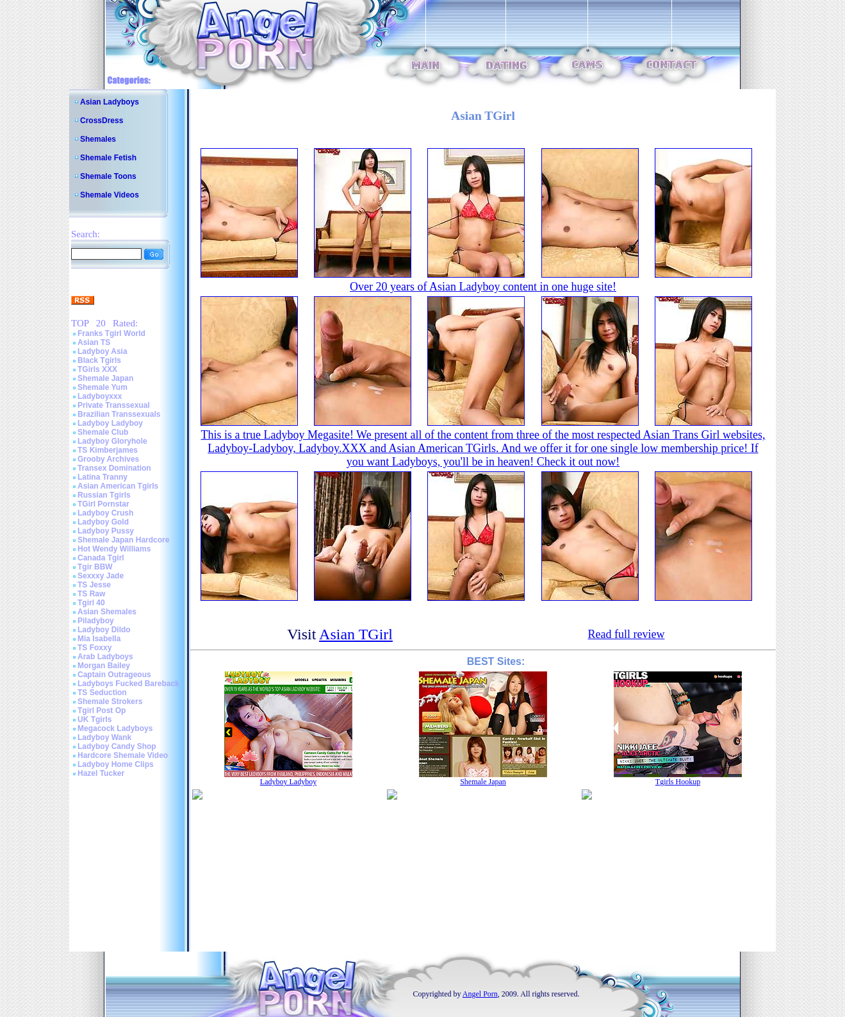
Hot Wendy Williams (114, 548)
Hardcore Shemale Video (123, 755)
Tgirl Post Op (102, 710)
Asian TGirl (356, 634)
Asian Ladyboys (109, 101)
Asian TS (94, 342)
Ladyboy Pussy (106, 530)
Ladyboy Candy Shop (117, 746)
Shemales (98, 139)
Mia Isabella (99, 638)
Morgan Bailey (104, 665)
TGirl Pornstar (103, 504)
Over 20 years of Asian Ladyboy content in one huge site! (483, 286)
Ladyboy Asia (102, 351)
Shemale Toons (108, 176)
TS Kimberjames (108, 450)
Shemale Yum (102, 387)
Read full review (625, 634)
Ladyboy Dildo (104, 629)
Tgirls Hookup (677, 781)
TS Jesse (94, 584)
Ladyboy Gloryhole (112, 441)
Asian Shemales (107, 611)
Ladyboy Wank (104, 737)
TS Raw (91, 593)
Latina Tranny (102, 477)
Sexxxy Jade (101, 575)
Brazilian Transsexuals (119, 414)
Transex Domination (114, 468)
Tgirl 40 (91, 602)
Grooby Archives (108, 459)
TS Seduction (102, 692)
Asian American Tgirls (118, 486)
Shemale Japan (105, 378)
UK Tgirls (94, 719)
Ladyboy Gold (103, 521)
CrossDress (101, 120)
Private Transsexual (114, 405)
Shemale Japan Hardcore (123, 539)
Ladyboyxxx (100, 396)
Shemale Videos (109, 194)
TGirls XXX (97, 369)
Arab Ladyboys (105, 656)
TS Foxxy (94, 647)
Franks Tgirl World (111, 333)
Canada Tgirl (101, 557)
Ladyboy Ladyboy (110, 423)
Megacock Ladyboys (115, 728)
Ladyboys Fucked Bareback (128, 683)
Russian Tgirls (104, 495)
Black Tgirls (99, 360)
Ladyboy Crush (105, 512)
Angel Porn (480, 993)
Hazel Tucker (101, 773)
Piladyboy (96, 620)
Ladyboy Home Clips (116, 764)
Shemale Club (103, 432)
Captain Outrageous (114, 674)
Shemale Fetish (108, 157)
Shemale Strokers (110, 701)
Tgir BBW (95, 566)
